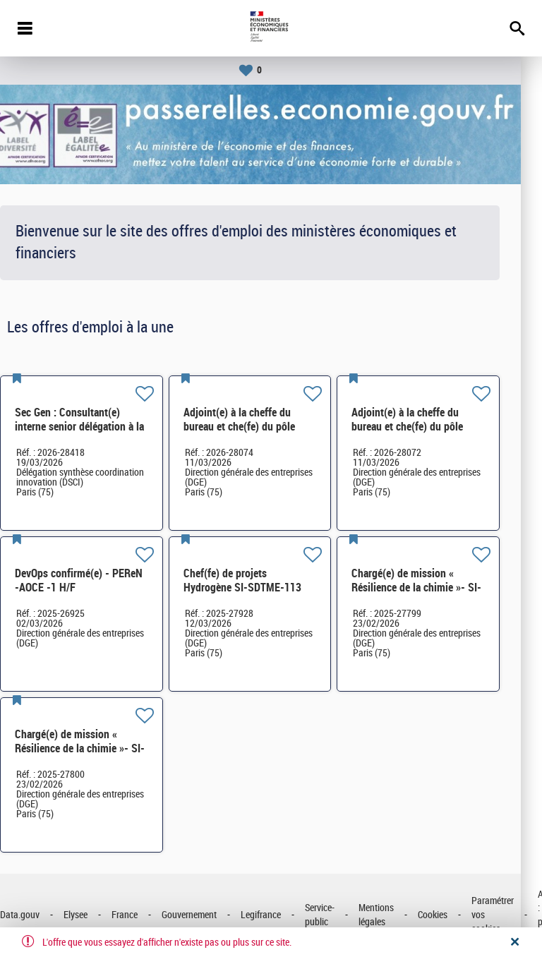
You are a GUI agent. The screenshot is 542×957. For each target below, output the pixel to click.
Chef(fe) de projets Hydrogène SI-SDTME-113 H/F (264, 587)
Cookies (454, 915)
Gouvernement (210, 915)
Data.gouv (41, 915)
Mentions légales (397, 915)
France (146, 915)
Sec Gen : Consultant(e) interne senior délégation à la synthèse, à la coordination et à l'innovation (101, 434)
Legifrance (282, 915)
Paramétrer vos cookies (514, 914)
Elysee (97, 915)
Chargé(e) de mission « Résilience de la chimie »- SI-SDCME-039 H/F (437, 587)
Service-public (341, 915)
